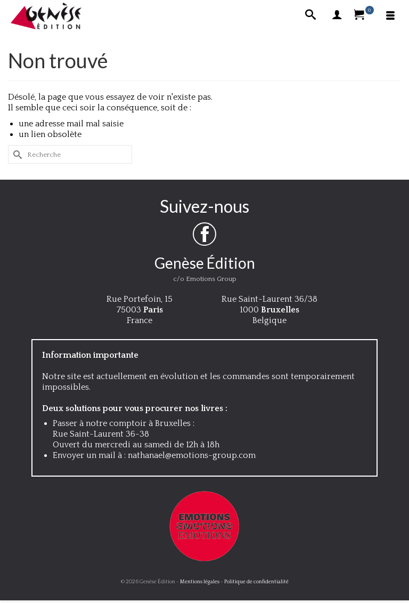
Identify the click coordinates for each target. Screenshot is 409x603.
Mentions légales (199, 582)
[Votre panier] (363, 16)
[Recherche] (310, 16)
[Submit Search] (16, 154)
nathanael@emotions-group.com (192, 455)
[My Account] (337, 16)
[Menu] (390, 16)
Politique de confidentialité (256, 582)
